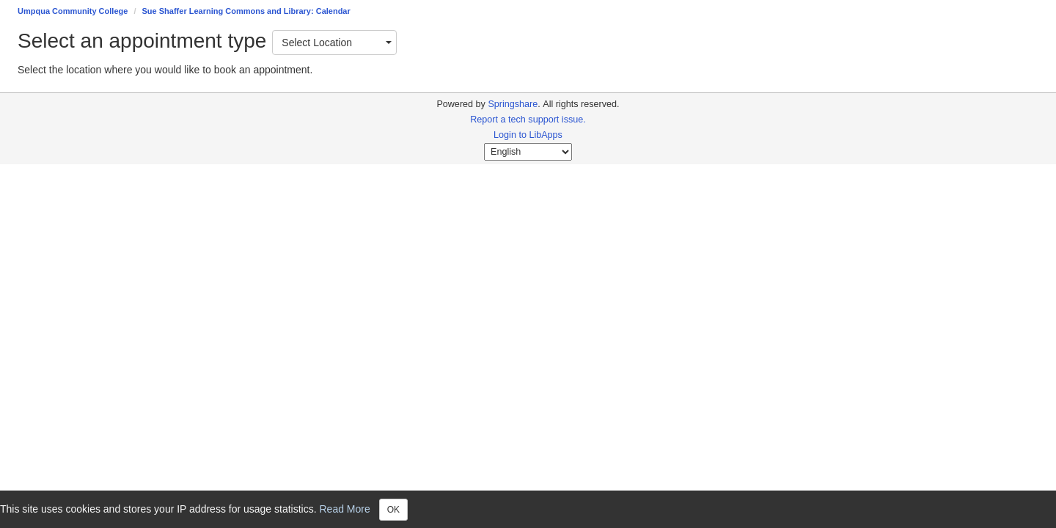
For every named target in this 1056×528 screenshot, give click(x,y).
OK (393, 510)
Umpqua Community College (73, 11)
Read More (345, 508)
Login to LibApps (528, 135)
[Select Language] (528, 152)
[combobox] (334, 42)
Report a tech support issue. (528, 119)
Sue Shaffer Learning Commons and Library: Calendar (246, 11)
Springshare (513, 104)
